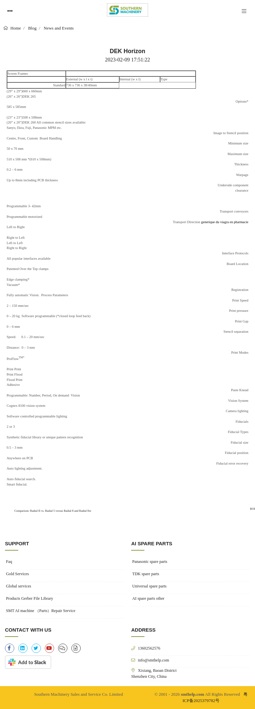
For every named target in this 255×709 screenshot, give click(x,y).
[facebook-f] (9, 648)
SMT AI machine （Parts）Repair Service (40, 610)
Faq (9, 561)
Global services (18, 586)
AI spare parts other (148, 598)
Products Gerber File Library (29, 598)
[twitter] (36, 648)
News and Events (59, 28)
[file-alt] (76, 648)
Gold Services (17, 574)
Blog (32, 28)
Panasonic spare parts (149, 561)
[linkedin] (23, 648)
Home (15, 28)
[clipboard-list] (62, 648)
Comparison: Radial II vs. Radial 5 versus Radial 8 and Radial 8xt (52, 510)
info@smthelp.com (153, 660)
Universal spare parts (149, 586)
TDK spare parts (145, 574)
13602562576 (149, 648)
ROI (252, 508)
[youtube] (49, 648)
